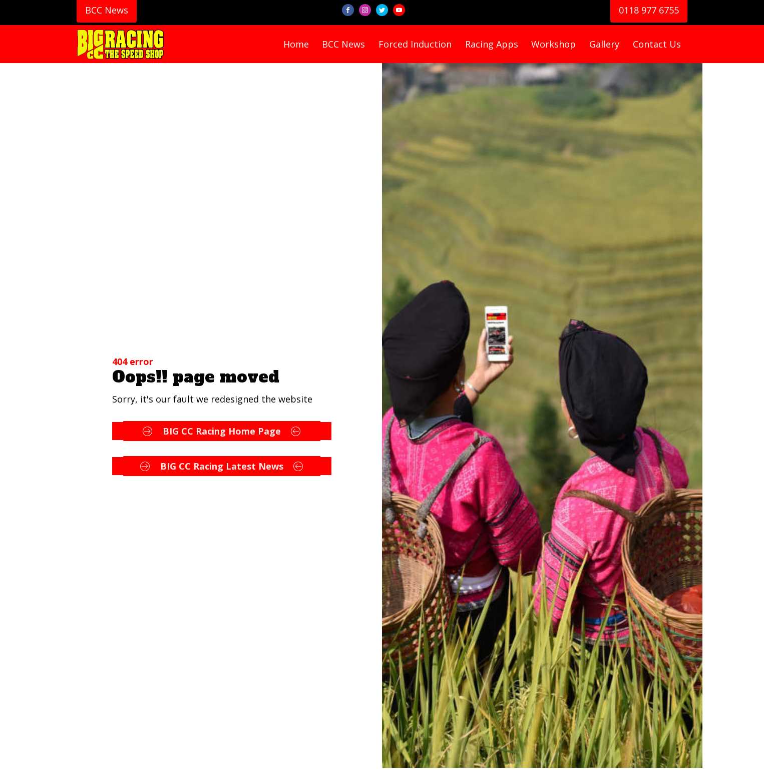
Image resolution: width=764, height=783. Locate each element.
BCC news (343, 44)
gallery (604, 44)
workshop (553, 44)
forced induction (415, 44)
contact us (657, 44)
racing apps (491, 44)
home (296, 44)
